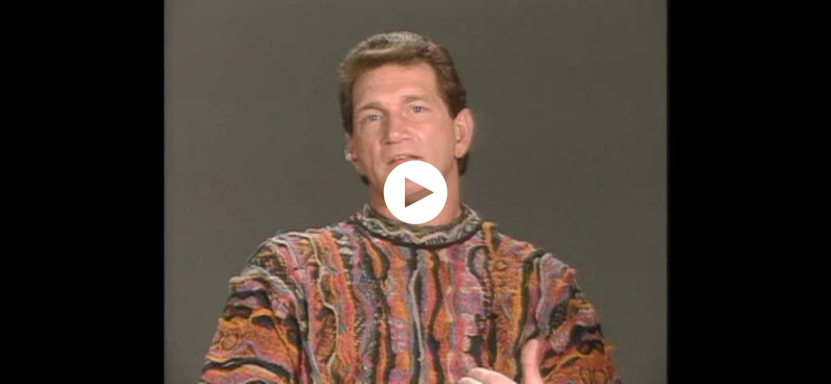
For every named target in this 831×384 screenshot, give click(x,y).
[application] (415, 192)
